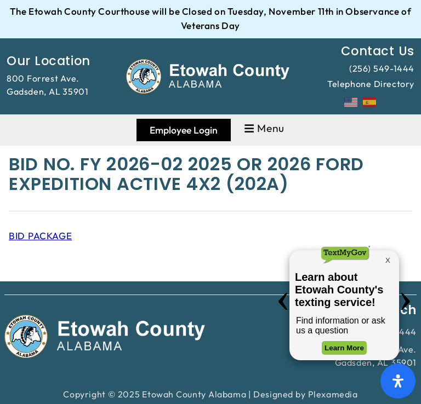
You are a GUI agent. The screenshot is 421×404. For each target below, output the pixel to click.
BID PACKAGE (40, 235)
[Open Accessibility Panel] (398, 381)
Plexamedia (333, 394)
